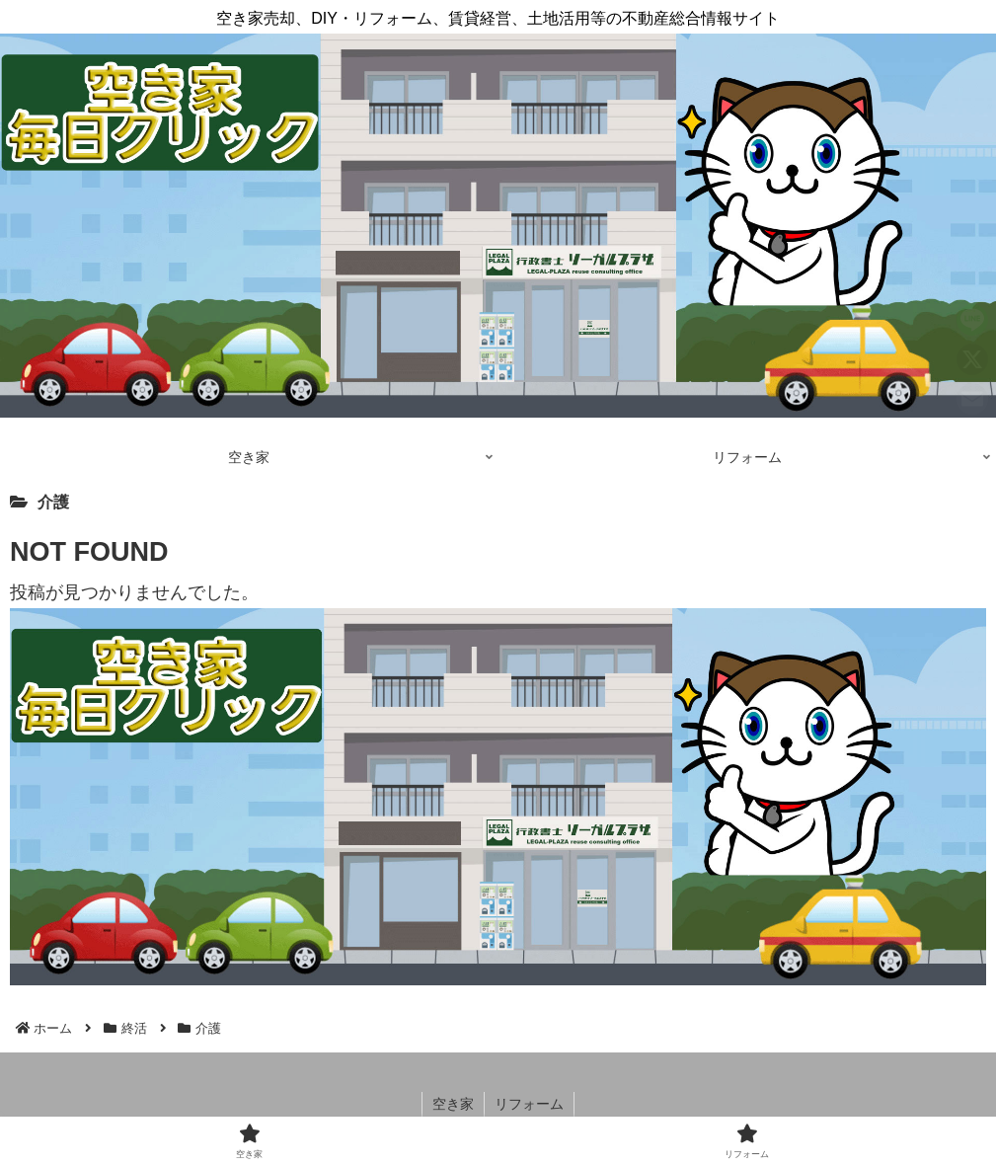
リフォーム (529, 1104)
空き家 (453, 1104)
